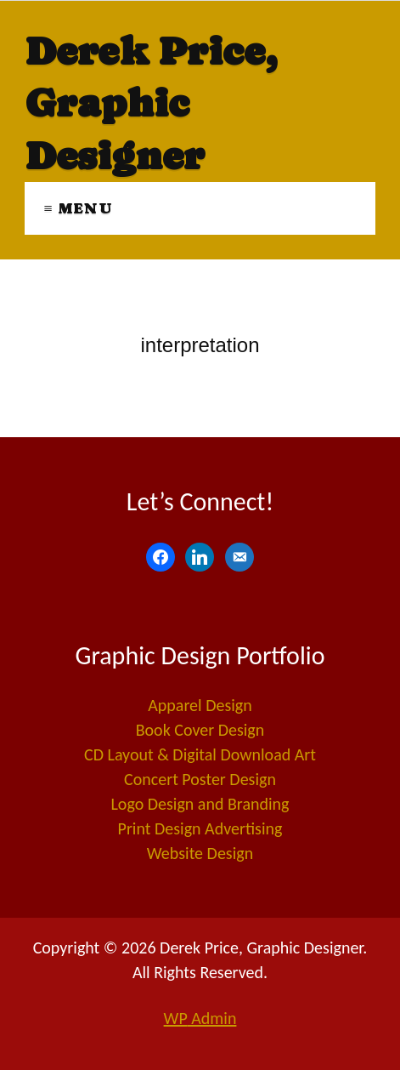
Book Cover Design (200, 730)
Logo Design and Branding (199, 804)
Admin (200, 1018)
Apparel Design (200, 705)
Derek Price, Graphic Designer (151, 103)
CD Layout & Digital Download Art (200, 754)
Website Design (200, 853)
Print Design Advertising (200, 828)
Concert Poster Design (200, 779)
